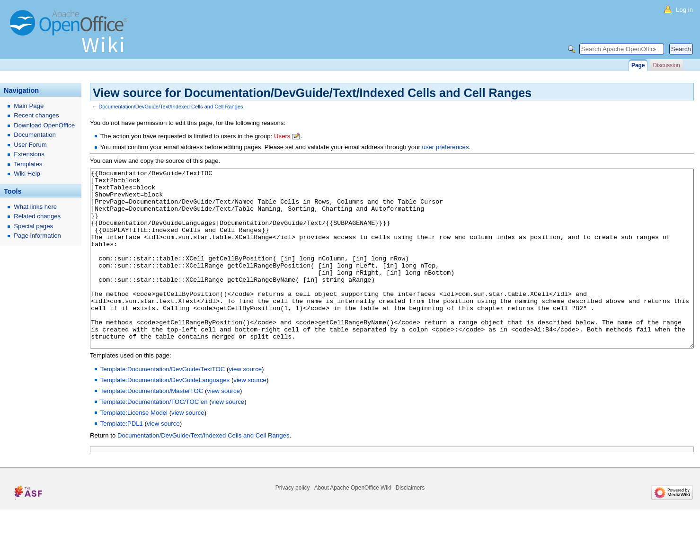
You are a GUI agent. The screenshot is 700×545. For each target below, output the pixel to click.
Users (282, 136)
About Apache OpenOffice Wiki (352, 523)
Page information (37, 235)
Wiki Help (27, 173)
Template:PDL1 (121, 459)
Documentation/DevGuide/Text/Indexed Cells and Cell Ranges (170, 106)
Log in (684, 9)
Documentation (35, 134)
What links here (35, 206)
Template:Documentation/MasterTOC (151, 426)
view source (245, 404)
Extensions (29, 154)
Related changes (37, 216)
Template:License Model (134, 448)
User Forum (30, 144)
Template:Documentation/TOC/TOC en (154, 437)
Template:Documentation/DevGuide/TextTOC (162, 404)
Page (638, 65)
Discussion (666, 65)
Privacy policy (292, 523)
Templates (28, 164)
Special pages (33, 226)
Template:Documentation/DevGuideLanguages (165, 415)
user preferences (445, 147)
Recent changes (36, 115)
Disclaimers (410, 523)
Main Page (29, 105)
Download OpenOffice (44, 125)
